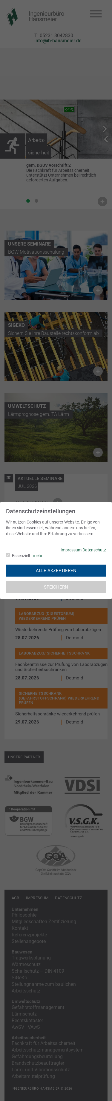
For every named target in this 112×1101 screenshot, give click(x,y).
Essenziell (21, 555)
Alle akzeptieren (56, 570)
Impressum (71, 550)
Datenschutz (94, 550)
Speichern (56, 587)
